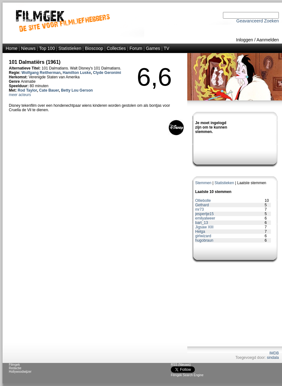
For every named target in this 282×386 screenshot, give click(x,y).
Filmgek (14, 364)
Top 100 (47, 48)
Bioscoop (94, 48)
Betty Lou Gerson (77, 90)
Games (153, 48)
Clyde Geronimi (107, 72)
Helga (200, 231)
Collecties (116, 48)
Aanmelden (267, 39)
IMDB (274, 353)
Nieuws (28, 48)
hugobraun (204, 240)
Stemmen (203, 183)
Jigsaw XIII (204, 227)
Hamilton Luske (77, 72)
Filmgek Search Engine (187, 375)
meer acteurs (20, 95)
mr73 (199, 209)
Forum (135, 48)
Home (11, 48)
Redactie (15, 368)
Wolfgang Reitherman (41, 72)
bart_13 (201, 222)
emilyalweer (205, 218)
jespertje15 (204, 214)
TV (166, 48)
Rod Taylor (27, 90)
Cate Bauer (49, 90)
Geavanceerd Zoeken (257, 20)
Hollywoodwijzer (20, 371)
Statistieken (69, 48)
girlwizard (203, 236)
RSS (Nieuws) (181, 364)
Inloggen (244, 39)
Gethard (202, 205)
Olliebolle (203, 200)
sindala (273, 357)
